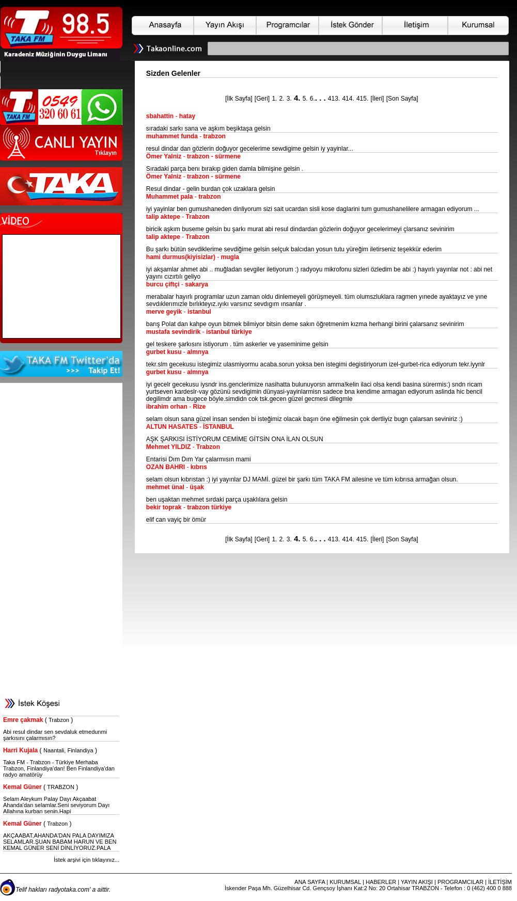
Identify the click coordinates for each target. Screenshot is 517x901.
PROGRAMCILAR (460, 882)
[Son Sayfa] (402, 98)
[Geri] (262, 98)
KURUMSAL (345, 882)
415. (362, 98)
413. (334, 98)
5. (305, 98)
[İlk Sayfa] (239, 98)
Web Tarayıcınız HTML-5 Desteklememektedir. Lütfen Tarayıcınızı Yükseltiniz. (63, 75)
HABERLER (381, 882)
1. (274, 98)
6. (312, 98)
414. (348, 98)
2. (282, 98)
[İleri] (377, 98)
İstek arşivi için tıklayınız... (86, 860)
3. (289, 98)
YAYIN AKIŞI (417, 882)
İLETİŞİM (500, 882)
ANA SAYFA (309, 882)
